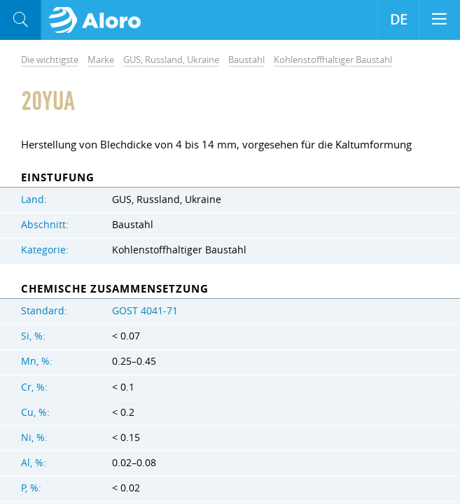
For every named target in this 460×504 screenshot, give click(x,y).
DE (398, 19)
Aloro (99, 20)
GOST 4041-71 (145, 310)
